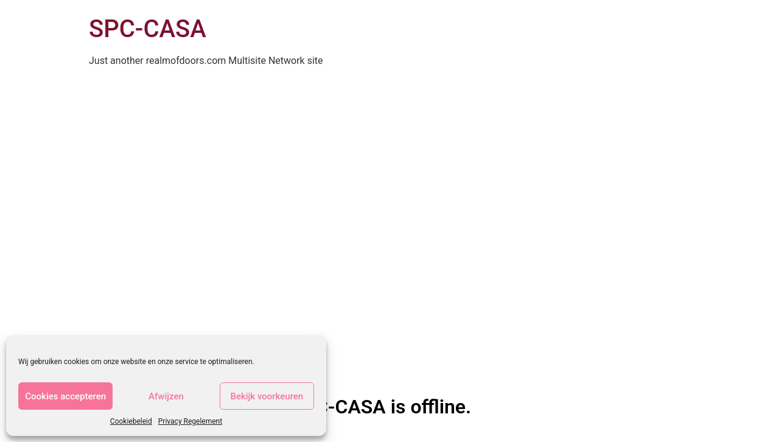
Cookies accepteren (65, 396)
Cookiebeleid (131, 421)
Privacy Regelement (190, 421)
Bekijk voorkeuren (266, 396)
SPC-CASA (147, 29)
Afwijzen (166, 396)
